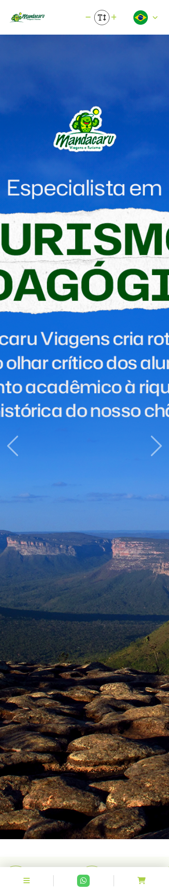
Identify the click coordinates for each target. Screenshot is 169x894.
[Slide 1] (68, 844)
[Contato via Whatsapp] (83, 881)
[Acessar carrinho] (141, 881)
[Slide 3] (101, 844)
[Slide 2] (84, 844)
